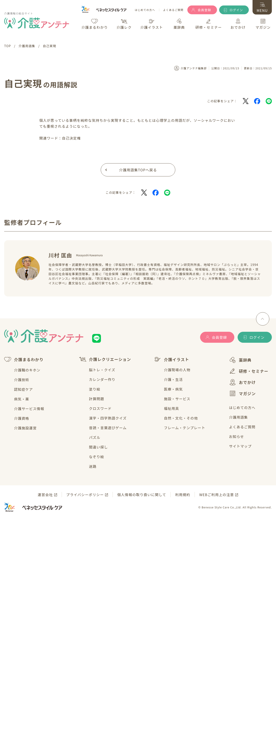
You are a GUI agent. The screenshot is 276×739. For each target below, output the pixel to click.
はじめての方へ (145, 10)
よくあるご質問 (173, 10)
